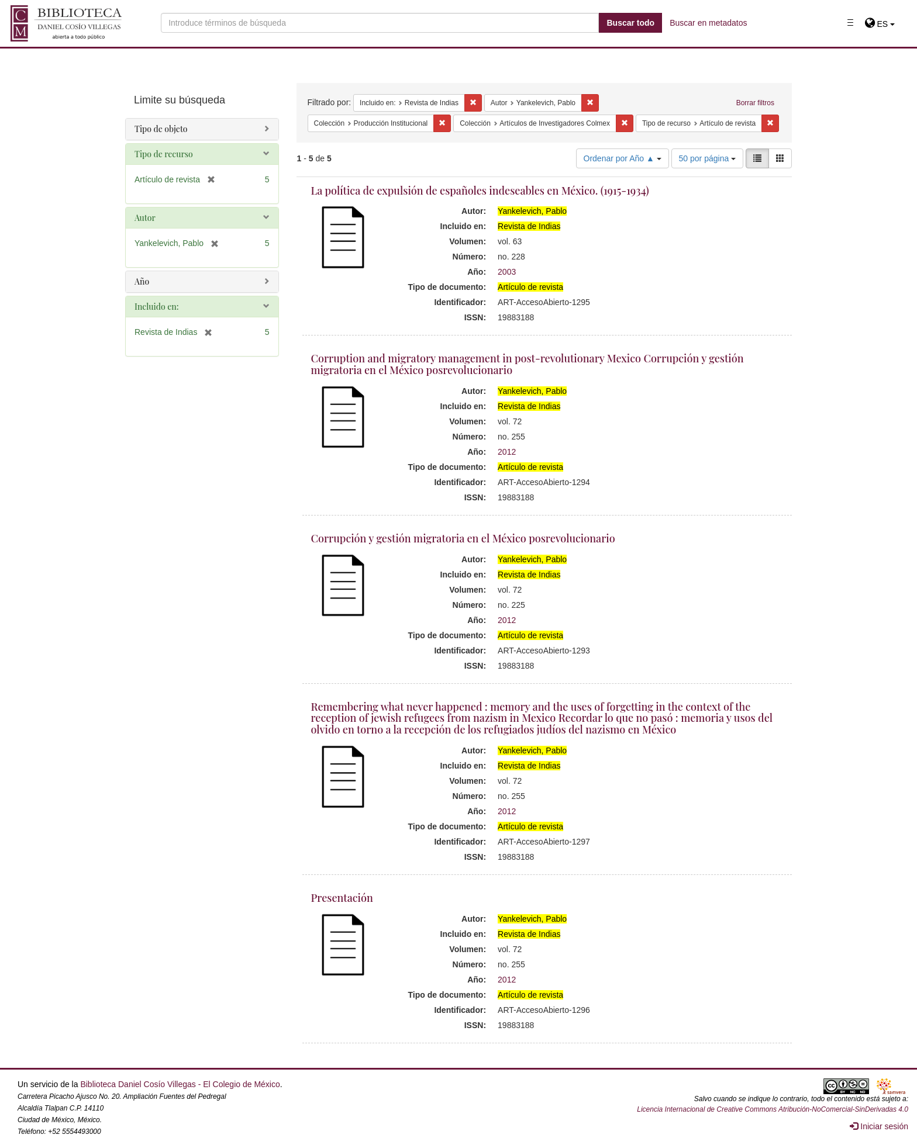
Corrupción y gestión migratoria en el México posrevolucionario (463, 538)
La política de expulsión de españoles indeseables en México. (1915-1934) (480, 191)
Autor (145, 217)
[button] (880, 24)
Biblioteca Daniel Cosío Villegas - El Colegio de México (180, 1084)
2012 (507, 451)
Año (142, 281)
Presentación (342, 898)
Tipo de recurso (164, 154)
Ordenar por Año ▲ (622, 158)
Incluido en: (156, 306)
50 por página (707, 158)
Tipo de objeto (161, 128)
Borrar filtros (755, 103)
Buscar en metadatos (708, 22)
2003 (507, 271)
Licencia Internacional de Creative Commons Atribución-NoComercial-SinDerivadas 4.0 (772, 1109)
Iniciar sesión (879, 1126)
